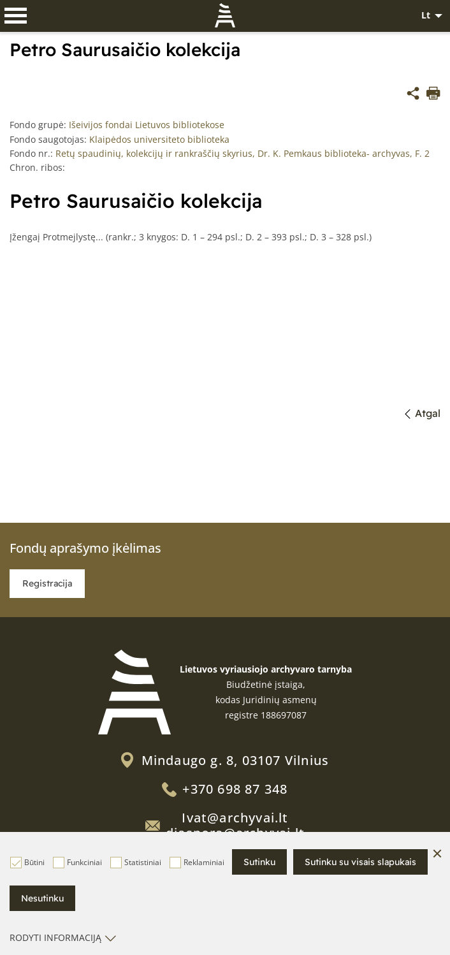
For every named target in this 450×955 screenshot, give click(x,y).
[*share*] (413, 95)
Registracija (47, 583)
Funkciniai (77, 862)
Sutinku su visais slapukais (360, 862)
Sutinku (259, 862)
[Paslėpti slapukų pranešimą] (437, 854)
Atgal (423, 413)
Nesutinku (42, 898)
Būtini (27, 862)
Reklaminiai (197, 862)
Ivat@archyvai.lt (235, 817)
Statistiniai (135, 862)
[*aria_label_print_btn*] (433, 95)
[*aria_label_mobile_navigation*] (16, 16)
